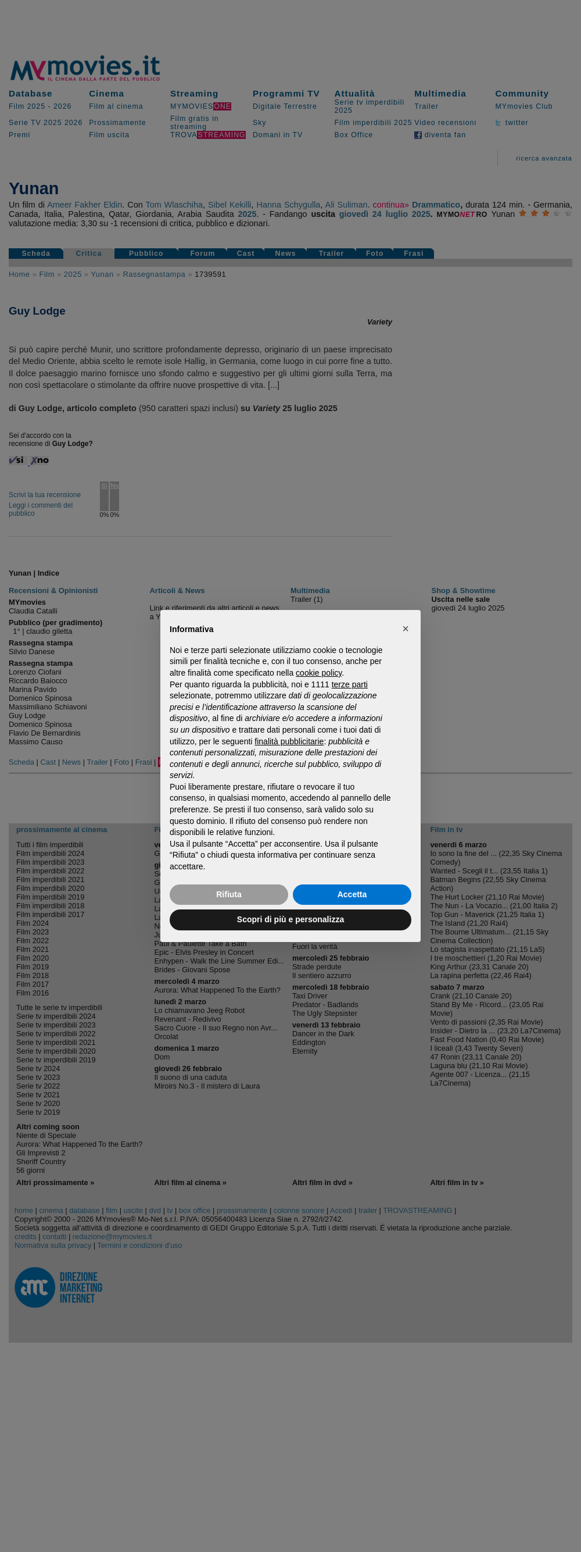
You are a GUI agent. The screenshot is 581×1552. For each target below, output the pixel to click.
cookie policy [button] (319, 672)
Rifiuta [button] (229, 894)
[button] (405, 628)
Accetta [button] (352, 894)
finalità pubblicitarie (289, 741)
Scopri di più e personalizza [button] (290, 919)
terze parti (350, 684)
